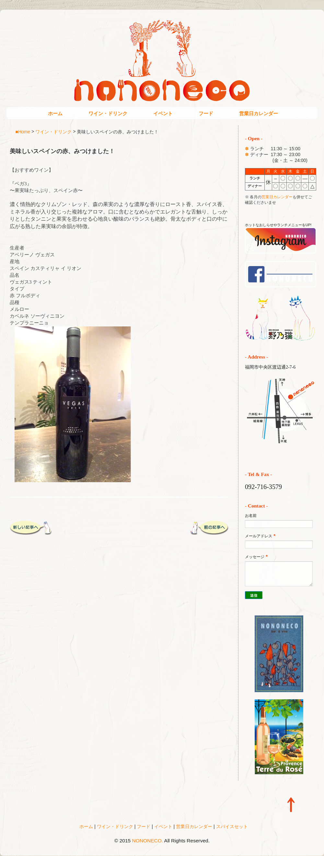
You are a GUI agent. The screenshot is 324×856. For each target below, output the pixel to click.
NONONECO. (147, 840)
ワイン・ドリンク (107, 113)
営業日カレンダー (258, 113)
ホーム (55, 113)
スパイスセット (232, 826)
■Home (23, 131)
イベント (163, 113)
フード (206, 113)
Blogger (175, 849)
